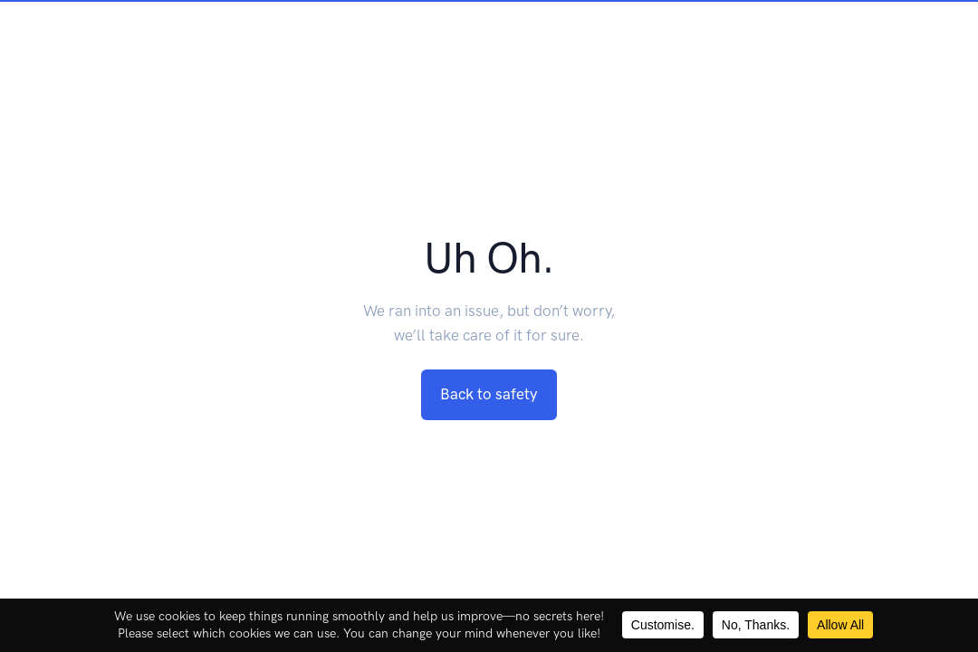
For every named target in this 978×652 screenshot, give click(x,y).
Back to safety (489, 394)
